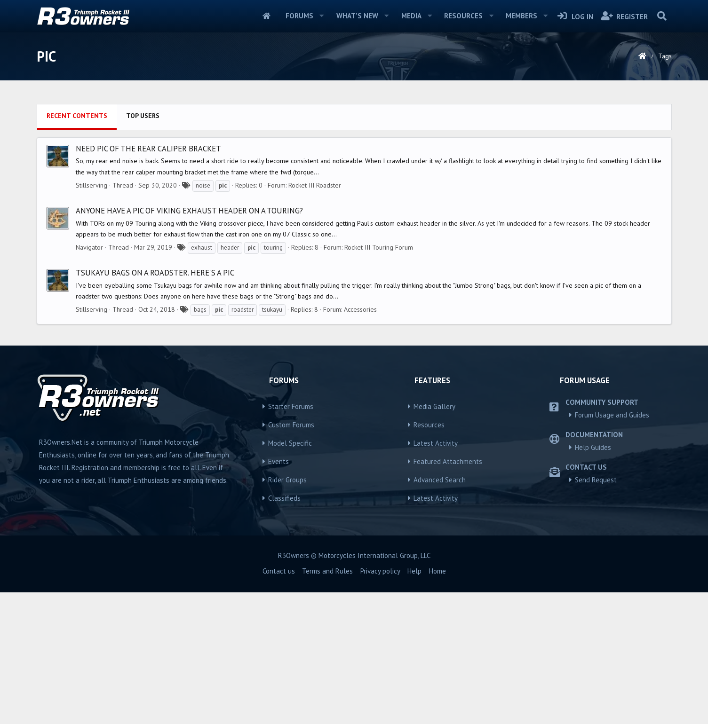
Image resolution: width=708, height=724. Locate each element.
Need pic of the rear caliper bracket (148, 280)
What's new (357, 15)
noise (203, 317)
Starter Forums (290, 538)
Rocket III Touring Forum (378, 379)
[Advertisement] (354, 165)
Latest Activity (436, 574)
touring (273, 379)
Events (278, 593)
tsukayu (272, 441)
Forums (299, 15)
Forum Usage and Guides (612, 546)
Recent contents (77, 247)
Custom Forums (291, 556)
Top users (142, 247)
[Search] (662, 16)
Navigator (89, 379)
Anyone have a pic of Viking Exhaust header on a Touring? (189, 342)
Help (414, 702)
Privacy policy (380, 702)
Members (521, 15)
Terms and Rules (327, 702)
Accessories (360, 441)
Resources (463, 15)
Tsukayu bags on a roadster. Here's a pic (155, 404)
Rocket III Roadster (314, 317)
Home (266, 16)
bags (200, 441)
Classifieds (284, 629)
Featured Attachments (448, 593)
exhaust (201, 379)
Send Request (596, 611)
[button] (321, 16)
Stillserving (91, 317)
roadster (242, 441)
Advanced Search (440, 611)
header (230, 379)
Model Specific (290, 574)
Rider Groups (287, 611)
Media (411, 15)
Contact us (279, 702)
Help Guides (593, 578)
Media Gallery (434, 538)
